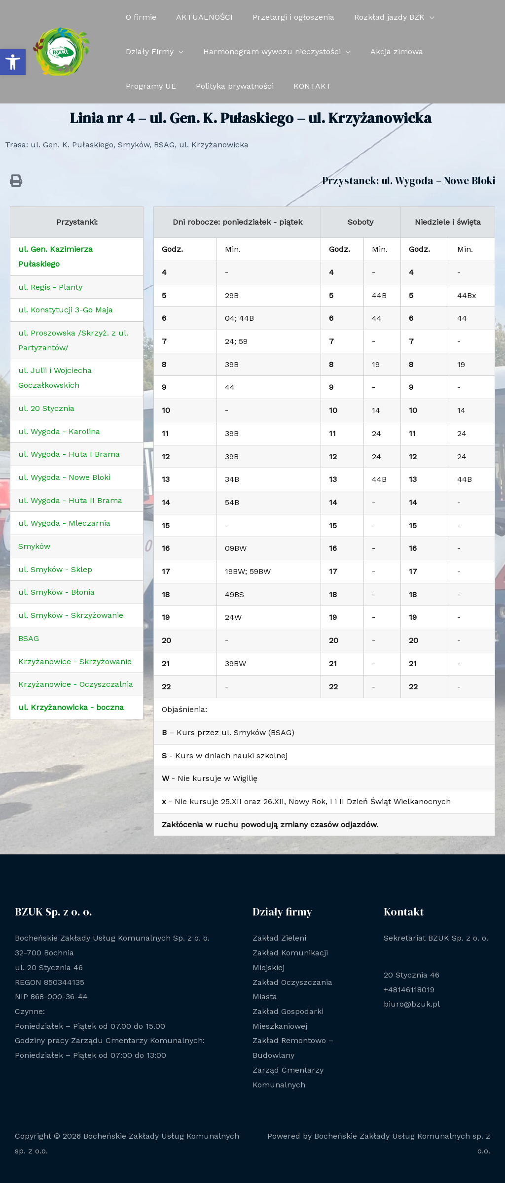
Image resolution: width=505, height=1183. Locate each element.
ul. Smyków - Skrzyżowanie (70, 615)
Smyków (34, 546)
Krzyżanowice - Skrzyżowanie (75, 661)
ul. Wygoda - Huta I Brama (69, 454)
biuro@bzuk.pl (412, 1004)
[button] (13, 62)
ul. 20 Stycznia (46, 408)
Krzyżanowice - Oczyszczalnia (75, 684)
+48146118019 (409, 989)
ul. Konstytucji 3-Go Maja (65, 309)
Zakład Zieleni (279, 938)
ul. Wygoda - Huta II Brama (70, 500)
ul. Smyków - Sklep (55, 569)
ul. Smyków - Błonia (56, 592)
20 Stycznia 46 (411, 975)
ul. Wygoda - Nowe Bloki (64, 477)
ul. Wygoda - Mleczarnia (64, 523)
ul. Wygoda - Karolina (59, 431)
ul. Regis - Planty (50, 287)
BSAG (28, 638)
